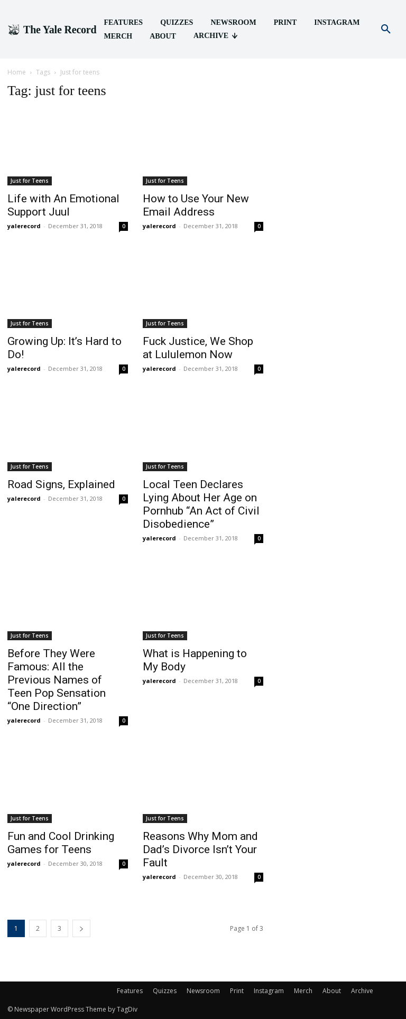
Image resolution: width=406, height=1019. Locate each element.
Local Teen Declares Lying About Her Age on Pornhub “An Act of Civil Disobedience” (201, 504)
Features (130, 990)
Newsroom (203, 990)
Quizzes (165, 990)
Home (16, 72)
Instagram (269, 990)
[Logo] (51, 29)
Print (237, 990)
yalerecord (24, 226)
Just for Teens (30, 180)
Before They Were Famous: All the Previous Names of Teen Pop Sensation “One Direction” (56, 680)
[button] (386, 29)
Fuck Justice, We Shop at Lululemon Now (198, 348)
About (331, 990)
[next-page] (81, 928)
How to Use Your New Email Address (196, 205)
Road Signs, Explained (61, 484)
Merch (303, 990)
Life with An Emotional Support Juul (63, 205)
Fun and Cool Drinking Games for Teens (60, 843)
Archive (362, 990)
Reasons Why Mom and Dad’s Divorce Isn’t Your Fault (200, 849)
